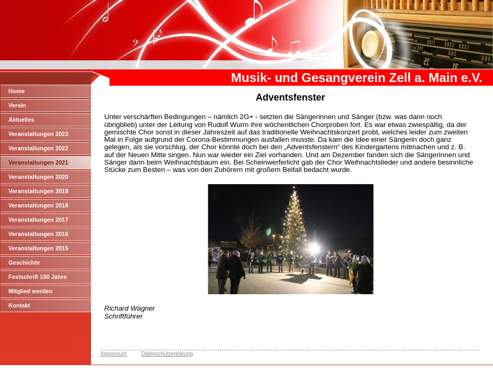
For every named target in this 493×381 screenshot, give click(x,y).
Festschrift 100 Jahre (37, 277)
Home (16, 91)
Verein (17, 105)
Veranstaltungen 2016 (38, 234)
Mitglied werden (30, 291)
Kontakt (19, 305)
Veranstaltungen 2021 (38, 162)
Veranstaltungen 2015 (38, 248)
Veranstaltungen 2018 (38, 205)
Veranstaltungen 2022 (38, 148)
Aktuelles (21, 119)
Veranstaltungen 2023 (38, 134)
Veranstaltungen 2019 (38, 191)
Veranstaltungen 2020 (38, 177)
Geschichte (24, 262)
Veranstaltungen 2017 (38, 219)
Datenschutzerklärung (167, 354)
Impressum (113, 354)
